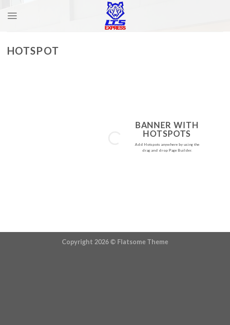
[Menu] (12, 16)
